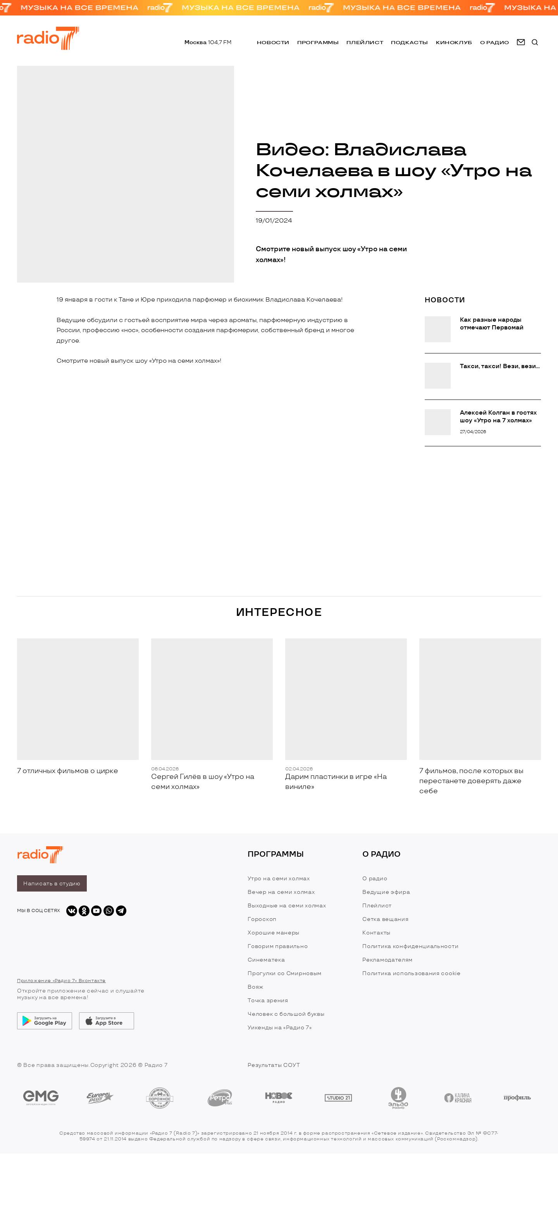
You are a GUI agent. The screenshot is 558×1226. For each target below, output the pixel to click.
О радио (374, 878)
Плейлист (364, 42)
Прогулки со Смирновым (285, 973)
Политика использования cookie (411, 973)
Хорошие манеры (274, 932)
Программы (318, 42)
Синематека (266, 960)
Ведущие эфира (386, 892)
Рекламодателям (387, 960)
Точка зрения (268, 1000)
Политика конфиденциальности (410, 946)
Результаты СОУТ (274, 1065)
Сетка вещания (385, 919)
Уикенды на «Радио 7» (280, 1027)
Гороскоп (262, 919)
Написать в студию (52, 883)
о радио (494, 42)
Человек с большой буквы (286, 1014)
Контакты (376, 932)
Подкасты (409, 42)
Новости (273, 42)
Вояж (256, 987)
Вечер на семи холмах (281, 892)
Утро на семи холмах (279, 878)
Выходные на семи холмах (287, 905)
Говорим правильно (278, 946)
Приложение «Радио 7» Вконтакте (61, 981)
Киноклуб (454, 42)
